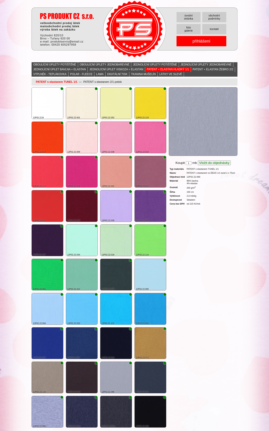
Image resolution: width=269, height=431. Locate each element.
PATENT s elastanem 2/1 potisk (102, 81)
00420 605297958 (63, 44)
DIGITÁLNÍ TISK (117, 74)
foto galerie (188, 29)
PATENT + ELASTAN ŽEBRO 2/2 (213, 69)
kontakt (214, 29)
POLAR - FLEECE (81, 74)
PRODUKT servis (67, 16)
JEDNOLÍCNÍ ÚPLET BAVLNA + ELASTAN (59, 69)
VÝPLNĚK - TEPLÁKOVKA (50, 74)
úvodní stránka (188, 17)
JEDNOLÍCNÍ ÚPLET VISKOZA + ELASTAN (116, 69)
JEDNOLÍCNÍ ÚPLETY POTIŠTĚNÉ (155, 64)
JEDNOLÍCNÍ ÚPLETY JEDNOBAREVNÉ (206, 64)
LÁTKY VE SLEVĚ (170, 74)
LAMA (100, 74)
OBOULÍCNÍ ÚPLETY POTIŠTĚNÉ (54, 64)
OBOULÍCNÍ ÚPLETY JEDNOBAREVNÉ (105, 64)
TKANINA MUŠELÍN (143, 74)
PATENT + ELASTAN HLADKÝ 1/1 (168, 69)
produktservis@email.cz (66, 41)
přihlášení (201, 41)
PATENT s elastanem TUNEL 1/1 (56, 81)
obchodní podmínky (214, 17)
